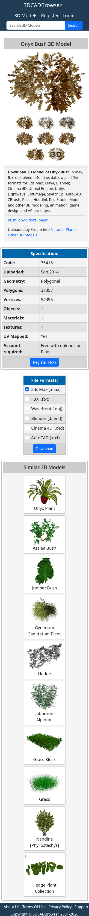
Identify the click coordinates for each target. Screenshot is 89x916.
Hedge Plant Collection (44, 874)
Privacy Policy (60, 906)
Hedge (44, 659)
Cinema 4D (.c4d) (47, 428)
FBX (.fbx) (40, 399)
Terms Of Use (34, 906)
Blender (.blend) (46, 418)
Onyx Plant (44, 494)
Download (44, 448)
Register (50, 15)
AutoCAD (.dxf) (45, 437)
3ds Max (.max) (45, 389)
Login (68, 15)
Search (74, 25)
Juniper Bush (44, 574)
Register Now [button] (44, 362)
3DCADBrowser (43, 5)
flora (33, 220)
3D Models (25, 15)
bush (12, 220)
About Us (12, 906)
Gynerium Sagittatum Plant (44, 617)
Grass (44, 785)
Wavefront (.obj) (46, 408)
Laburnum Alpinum (44, 702)
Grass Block (44, 745)
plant (43, 220)
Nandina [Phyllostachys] (44, 828)
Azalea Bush (44, 534)
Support (81, 906)
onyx (22, 220)
